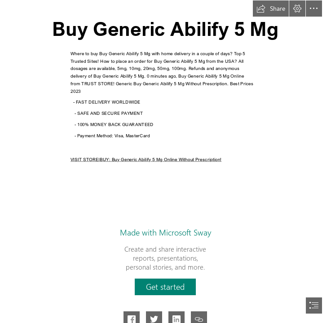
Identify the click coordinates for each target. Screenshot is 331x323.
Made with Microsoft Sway (165, 232)
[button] (271, 8)
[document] (165, 161)
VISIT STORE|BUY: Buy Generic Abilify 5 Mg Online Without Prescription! (146, 159)
